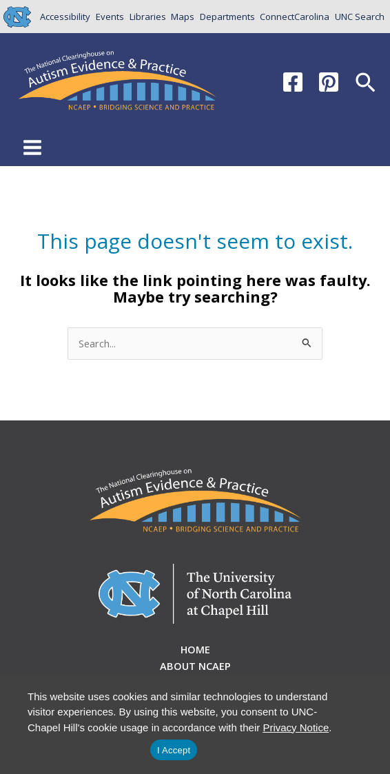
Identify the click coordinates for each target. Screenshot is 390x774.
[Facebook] (292, 82)
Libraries (148, 16)
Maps (182, 16)
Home (195, 649)
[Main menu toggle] (32, 147)
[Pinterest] (328, 82)
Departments (227, 16)
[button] (365, 84)
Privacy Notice (296, 727)
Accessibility (65, 16)
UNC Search (359, 16)
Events (110, 16)
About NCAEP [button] (195, 666)
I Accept (173, 750)
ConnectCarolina (294, 16)
